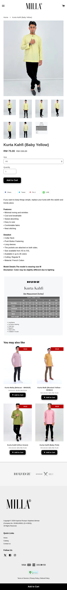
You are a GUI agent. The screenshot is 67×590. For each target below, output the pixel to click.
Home (5, 17)
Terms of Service (23, 578)
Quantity (6, 167)
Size (5, 157)
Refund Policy (45, 578)
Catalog (6, 541)
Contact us (7, 544)
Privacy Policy (34, 578)
